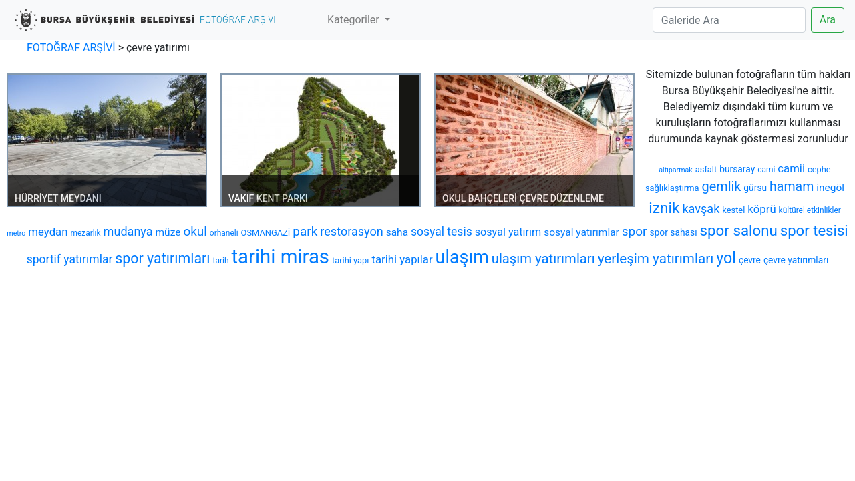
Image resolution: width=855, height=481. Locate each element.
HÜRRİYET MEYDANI (58, 198)
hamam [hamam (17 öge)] (792, 186)
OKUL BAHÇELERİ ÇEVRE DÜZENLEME (523, 198)
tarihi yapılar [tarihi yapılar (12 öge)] (401, 259)
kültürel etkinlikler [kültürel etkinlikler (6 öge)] (810, 210)
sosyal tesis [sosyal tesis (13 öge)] (441, 231)
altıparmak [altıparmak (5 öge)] (675, 170)
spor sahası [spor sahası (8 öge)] (673, 232)
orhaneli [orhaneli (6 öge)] (224, 233)
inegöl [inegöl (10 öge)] (830, 188)
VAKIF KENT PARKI (268, 198)
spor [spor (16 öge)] (634, 231)
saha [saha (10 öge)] (397, 232)
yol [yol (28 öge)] (726, 258)
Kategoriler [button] (354, 19)
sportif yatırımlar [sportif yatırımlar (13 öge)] (70, 259)
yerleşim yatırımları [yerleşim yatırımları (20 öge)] (656, 259)
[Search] (729, 20)
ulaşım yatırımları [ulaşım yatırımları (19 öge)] (543, 259)
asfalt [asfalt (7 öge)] (706, 169)
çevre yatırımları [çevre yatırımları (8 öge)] (795, 260)
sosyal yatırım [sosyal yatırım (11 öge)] (508, 232)
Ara (828, 19)
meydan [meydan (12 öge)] (47, 231)
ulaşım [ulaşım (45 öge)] (462, 257)
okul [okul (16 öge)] (195, 231)
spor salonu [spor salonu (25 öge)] (739, 230)
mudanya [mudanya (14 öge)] (128, 231)
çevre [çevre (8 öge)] (750, 260)
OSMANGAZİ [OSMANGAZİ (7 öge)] (266, 233)
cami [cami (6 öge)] (766, 169)
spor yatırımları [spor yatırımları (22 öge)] (162, 258)
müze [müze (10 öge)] (168, 232)
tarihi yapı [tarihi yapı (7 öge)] (350, 260)
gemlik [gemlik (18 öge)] (721, 186)
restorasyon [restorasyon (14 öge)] (351, 231)
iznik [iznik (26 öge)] (664, 208)
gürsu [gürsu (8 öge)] (755, 187)
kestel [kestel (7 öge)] (733, 210)
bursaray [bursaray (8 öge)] (737, 169)
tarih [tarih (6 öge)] (221, 260)
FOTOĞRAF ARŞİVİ (71, 47)
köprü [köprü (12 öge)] (761, 209)
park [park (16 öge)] (305, 231)
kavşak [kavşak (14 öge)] (700, 209)
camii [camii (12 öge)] (791, 168)
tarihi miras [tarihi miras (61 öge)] (280, 256)
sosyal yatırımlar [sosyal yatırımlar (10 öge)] (581, 232)
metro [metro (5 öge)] (16, 233)
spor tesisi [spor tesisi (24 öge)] (814, 230)
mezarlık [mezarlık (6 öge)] (85, 233)
